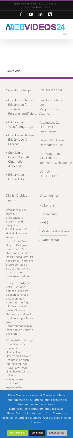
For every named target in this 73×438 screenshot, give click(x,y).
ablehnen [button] (37, 432)
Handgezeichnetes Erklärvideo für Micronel (20, 139)
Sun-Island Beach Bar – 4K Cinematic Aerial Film (19, 159)
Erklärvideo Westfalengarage (20, 124)
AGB (45, 222)
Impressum (50, 214)
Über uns (48, 205)
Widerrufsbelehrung (53, 231)
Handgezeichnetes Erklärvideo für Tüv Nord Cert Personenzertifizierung (20, 106)
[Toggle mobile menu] (65, 33)
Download (13, 71)
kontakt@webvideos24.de (37, 7)
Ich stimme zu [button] (17, 432)
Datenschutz (51, 240)
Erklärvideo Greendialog (17, 177)
